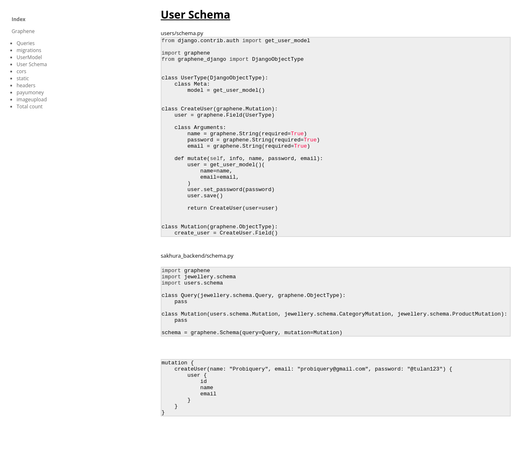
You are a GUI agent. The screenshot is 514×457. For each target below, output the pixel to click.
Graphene (23, 31)
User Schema (32, 64)
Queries (26, 43)
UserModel (29, 57)
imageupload (32, 99)
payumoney (30, 92)
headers (26, 85)
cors (22, 71)
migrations (29, 50)
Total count (30, 106)
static (23, 78)
